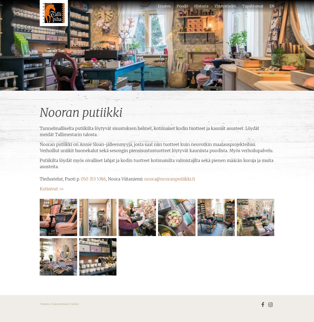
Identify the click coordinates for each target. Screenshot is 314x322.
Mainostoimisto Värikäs (65, 304)
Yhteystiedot (225, 6)
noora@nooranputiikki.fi (169, 179)
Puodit (182, 6)
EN (272, 6)
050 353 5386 (93, 179)
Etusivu (164, 6)
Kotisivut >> (52, 188)
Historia (201, 6)
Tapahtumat (252, 6)
